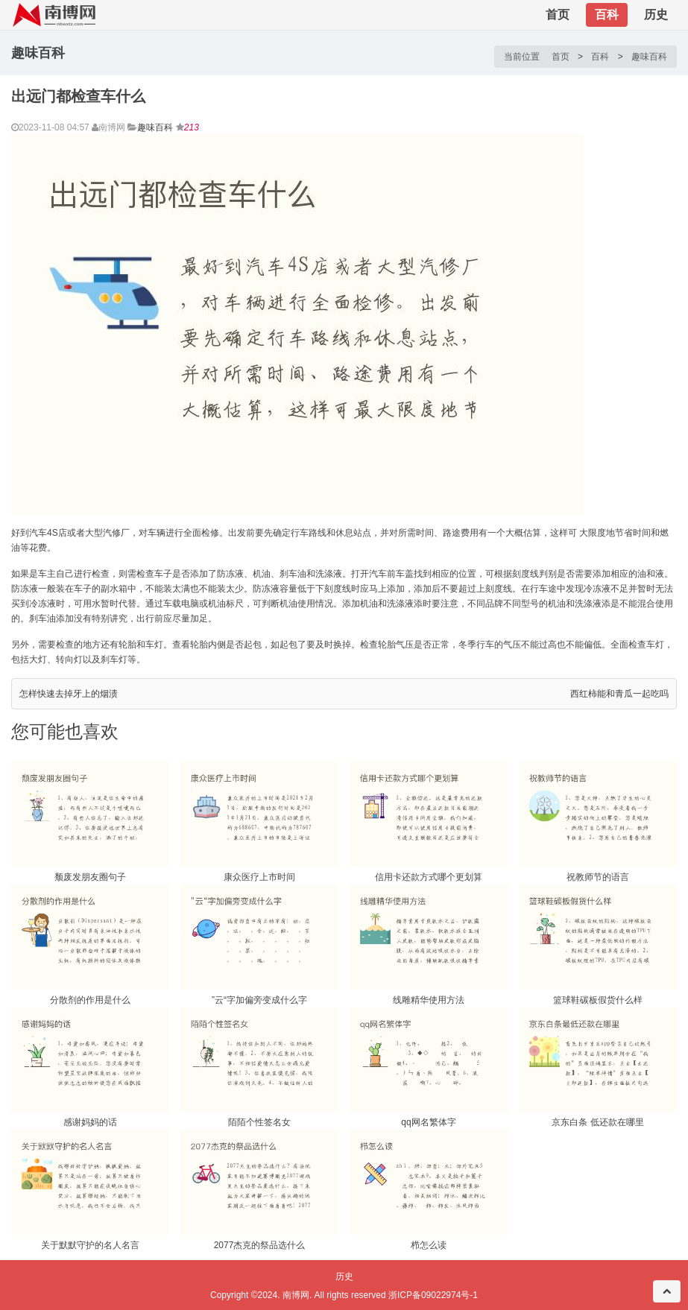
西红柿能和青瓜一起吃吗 (619, 694)
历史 (656, 14)
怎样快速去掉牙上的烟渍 (68, 694)
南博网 (296, 1295)
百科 (607, 14)
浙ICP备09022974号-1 (433, 1295)
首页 (557, 14)
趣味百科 (649, 56)
